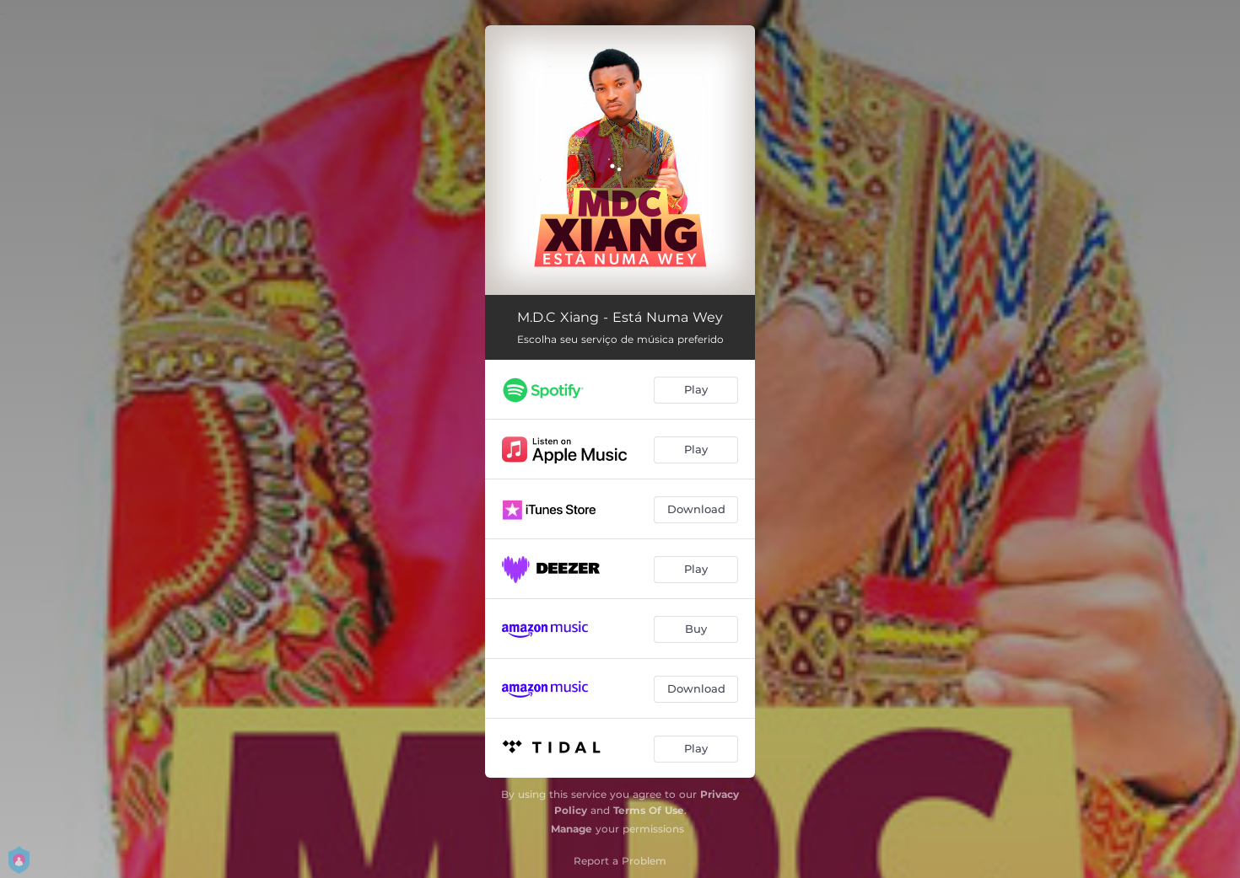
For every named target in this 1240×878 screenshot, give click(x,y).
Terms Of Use (648, 810)
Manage (571, 828)
